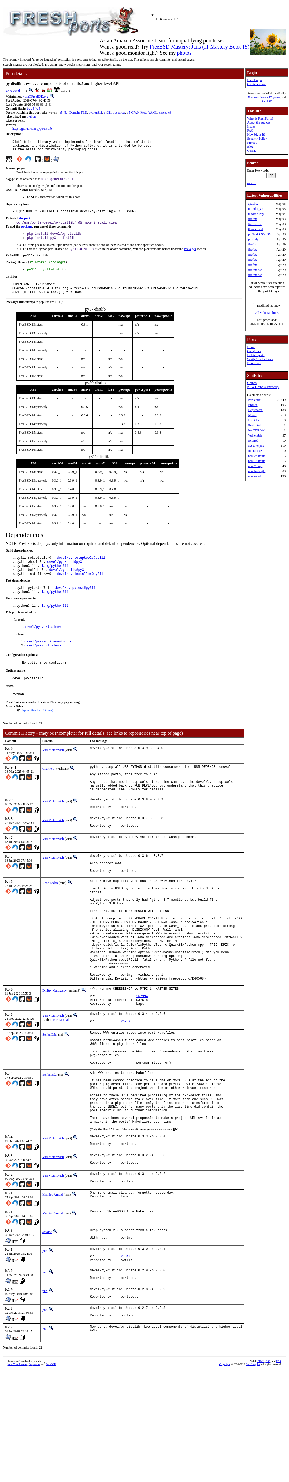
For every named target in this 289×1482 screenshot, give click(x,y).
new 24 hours (256, 456)
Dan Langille (253, 1453)
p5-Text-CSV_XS (259, 234)
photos (184, 53)
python (31, 117)
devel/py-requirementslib (47, 657)
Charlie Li (48, 788)
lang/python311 (55, 578)
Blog (250, 146)
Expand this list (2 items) (37, 729)
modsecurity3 (256, 214)
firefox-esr (255, 224)
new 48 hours (256, 461)
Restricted (254, 425)
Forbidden (254, 420)
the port (24, 223)
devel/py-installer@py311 (80, 587)
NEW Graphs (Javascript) (263, 387)
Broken (252, 405)
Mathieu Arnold (52, 1275)
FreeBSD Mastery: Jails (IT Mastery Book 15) (199, 47)
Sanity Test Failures (260, 359)
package (26, 231)
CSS (267, 1450)
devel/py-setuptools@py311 (81, 569)
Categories (254, 351)
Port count (254, 400)
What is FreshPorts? (260, 118)
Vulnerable (255, 435)
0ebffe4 (33, 109)
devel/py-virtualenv (42, 642)
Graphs (252, 383)
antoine (47, 1313)
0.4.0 (9, 90)
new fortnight (256, 471)
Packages (190, 255)
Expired (253, 440)
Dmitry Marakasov (54, 1043)
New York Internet (258, 97)
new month (255, 476)
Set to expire (256, 446)
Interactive (255, 451)
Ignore (252, 415)
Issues (251, 126)
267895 (126, 1080)
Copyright (224, 1453)
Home (251, 347)
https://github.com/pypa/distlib (32, 129)
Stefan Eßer (49, 1093)
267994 (142, 1051)
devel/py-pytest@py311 (75, 601)
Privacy (252, 142)
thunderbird (255, 229)
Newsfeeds (254, 363)
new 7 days (255, 466)
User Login (254, 80)
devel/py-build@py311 (68, 582)
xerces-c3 (165, 113)
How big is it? (256, 134)
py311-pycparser (114, 113)
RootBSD (267, 101)
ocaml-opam (256, 209)
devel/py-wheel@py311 (66, 573)
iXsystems (274, 97)
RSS (278, 1450)
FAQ (250, 130)
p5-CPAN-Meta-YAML (142, 113)
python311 (95, 113)
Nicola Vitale (61, 1077)
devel (16, 90)
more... (251, 183)
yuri (44, 1333)
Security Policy (257, 138)
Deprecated (255, 410)
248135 (126, 1341)
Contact (252, 150)
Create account (256, 84)
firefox (252, 219)
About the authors (258, 122)
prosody (253, 239)
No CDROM (256, 430)
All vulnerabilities (267, 313)
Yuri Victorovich (53, 769)
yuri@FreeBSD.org (35, 96)
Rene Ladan (50, 914)
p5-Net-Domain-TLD (73, 113)
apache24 (254, 204)
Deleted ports (255, 355)
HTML (260, 1450)
